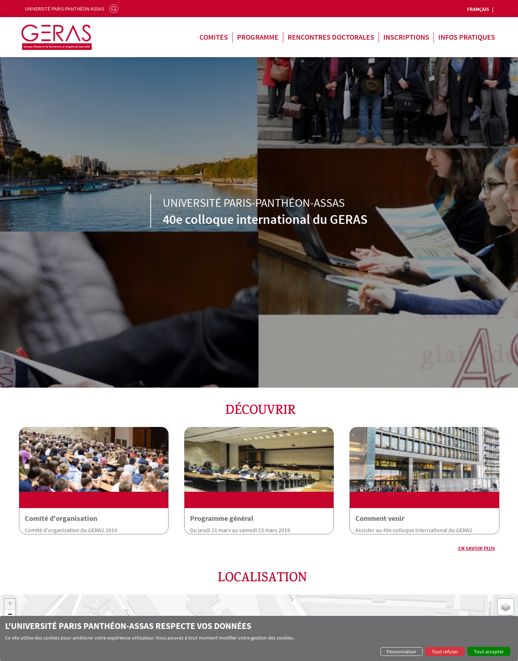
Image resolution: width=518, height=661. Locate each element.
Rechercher (114, 8)
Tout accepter (489, 651)
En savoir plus (476, 546)
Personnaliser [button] (401, 651)
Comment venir (384, 516)
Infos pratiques (466, 36)
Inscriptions (406, 36)
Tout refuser (445, 651)
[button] (9, 602)
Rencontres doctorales (331, 36)
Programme (257, 36)
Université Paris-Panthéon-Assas (64, 8)
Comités (213, 36)
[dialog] (259, 638)
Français (478, 9)
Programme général (224, 516)
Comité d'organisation (61, 516)
